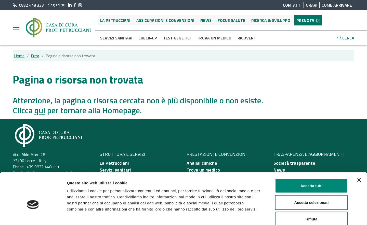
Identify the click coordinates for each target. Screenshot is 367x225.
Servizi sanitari (116, 38)
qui (39, 110)
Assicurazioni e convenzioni (165, 20)
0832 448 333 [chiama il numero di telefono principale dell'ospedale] (28, 5)
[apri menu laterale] (16, 29)
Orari (311, 5)
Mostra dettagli (268, 215)
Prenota (308, 20)
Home (19, 56)
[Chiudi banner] (359, 152)
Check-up (147, 38)
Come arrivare (337, 5)
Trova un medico (214, 38)
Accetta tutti (311, 158)
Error (35, 56)
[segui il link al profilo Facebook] (75, 5)
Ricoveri (246, 38)
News (206, 20)
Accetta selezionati (311, 175)
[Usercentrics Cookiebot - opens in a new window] (33, 215)
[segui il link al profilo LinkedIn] (70, 5)
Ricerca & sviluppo (270, 20)
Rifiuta (312, 191)
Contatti (292, 5)
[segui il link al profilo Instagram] (80, 5)
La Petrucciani (115, 20)
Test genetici (177, 38)
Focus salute (231, 20)
